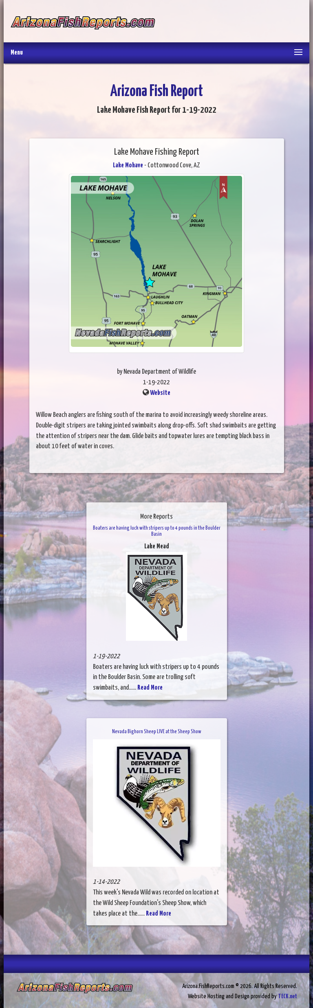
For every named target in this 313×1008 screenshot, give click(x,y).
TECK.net (287, 996)
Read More (150, 687)
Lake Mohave (128, 165)
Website (160, 393)
